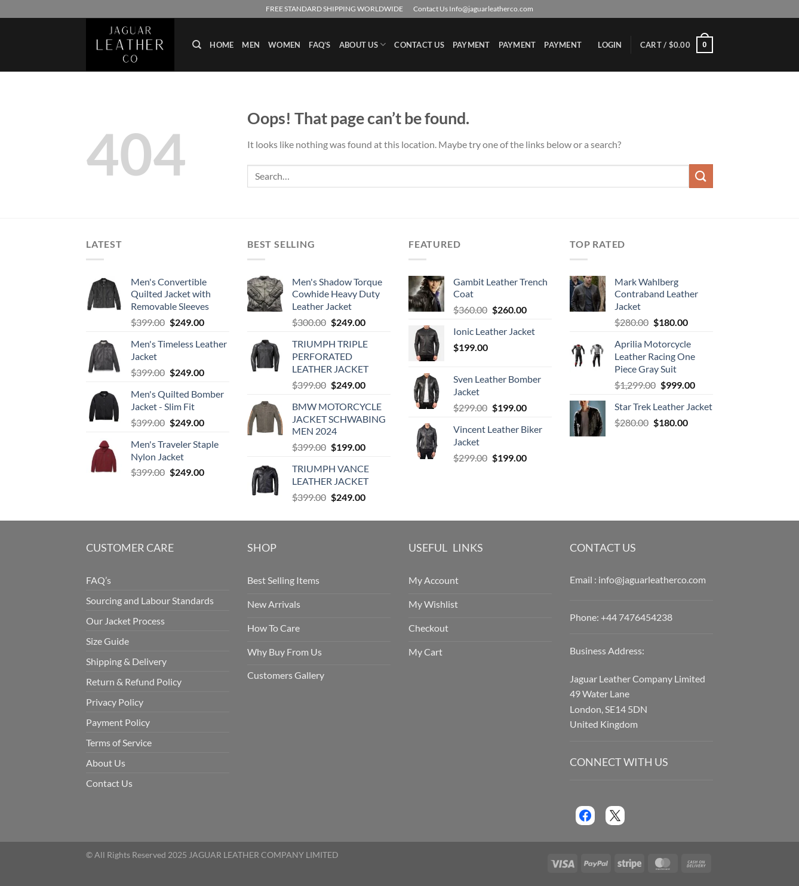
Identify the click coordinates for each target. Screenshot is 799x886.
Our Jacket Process (125, 621)
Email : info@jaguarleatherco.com (638, 579)
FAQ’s (319, 45)
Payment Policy (118, 722)
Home (221, 45)
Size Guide (107, 641)
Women (284, 45)
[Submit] (701, 175)
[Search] (196, 44)
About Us (362, 44)
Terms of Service (119, 742)
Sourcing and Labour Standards (150, 600)
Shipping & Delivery (126, 661)
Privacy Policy (114, 702)
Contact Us (419, 45)
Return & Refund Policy (134, 681)
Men (251, 45)
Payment (471, 45)
